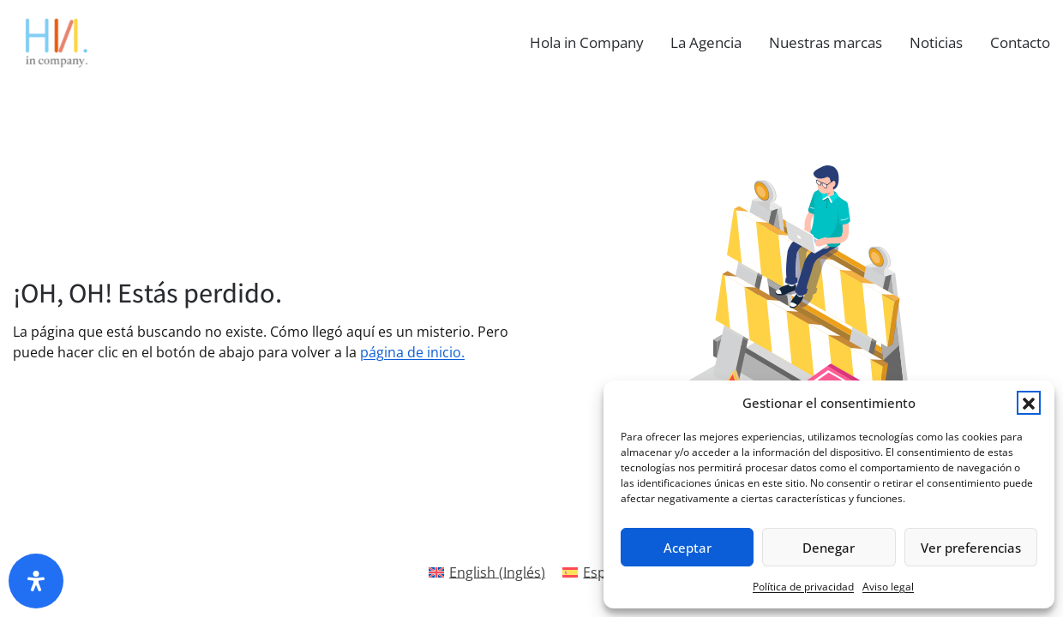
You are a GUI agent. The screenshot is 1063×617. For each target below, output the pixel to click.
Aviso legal (888, 586)
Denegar (828, 547)
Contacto (1020, 42)
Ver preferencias (971, 547)
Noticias (936, 42)
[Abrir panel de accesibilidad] (36, 581)
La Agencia (706, 42)
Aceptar (688, 547)
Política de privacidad (803, 586)
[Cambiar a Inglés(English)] (487, 572)
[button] (1028, 402)
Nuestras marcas (825, 42)
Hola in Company (587, 42)
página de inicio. (412, 352)
